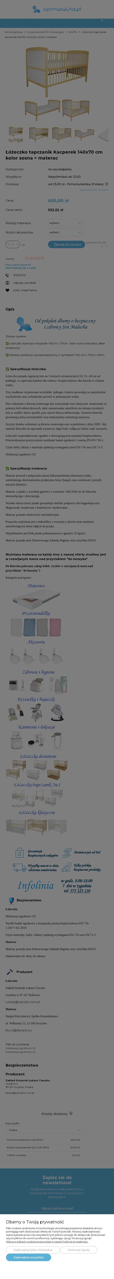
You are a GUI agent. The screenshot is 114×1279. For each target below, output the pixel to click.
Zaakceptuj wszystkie (29, 1257)
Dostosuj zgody (79, 1250)
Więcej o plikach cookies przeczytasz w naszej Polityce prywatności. (47, 1241)
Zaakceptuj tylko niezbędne (33, 1250)
